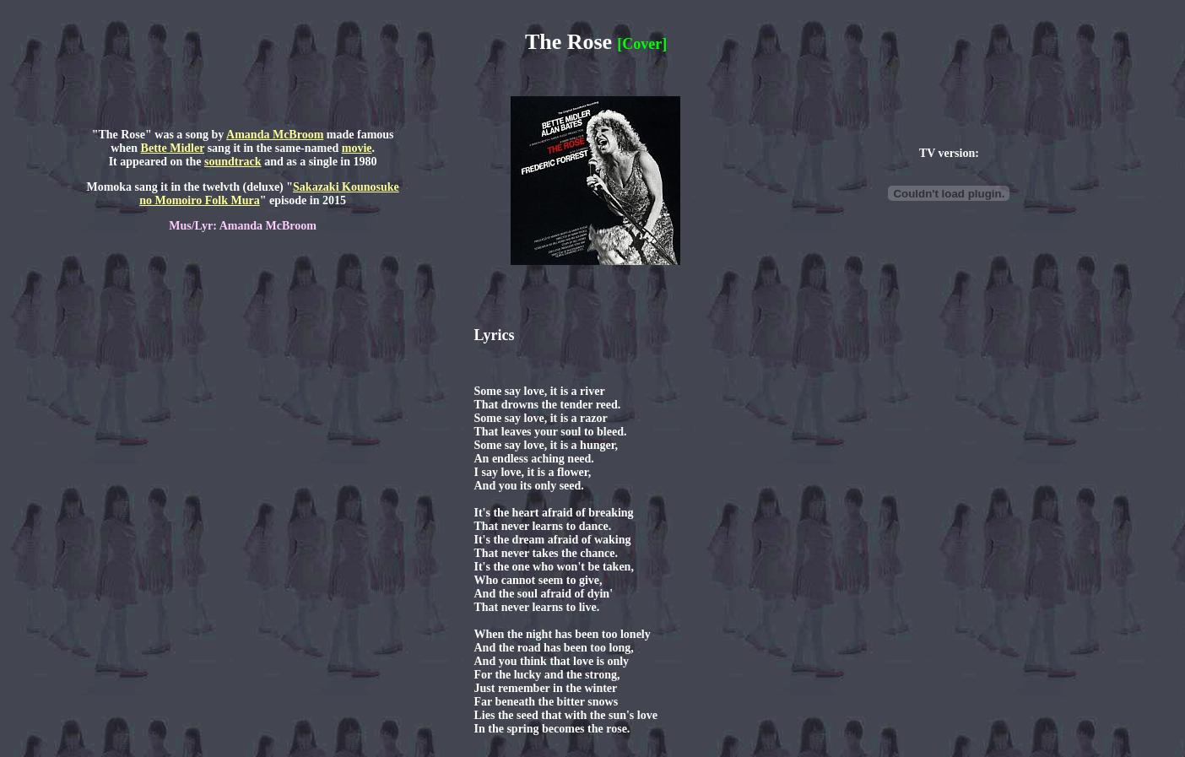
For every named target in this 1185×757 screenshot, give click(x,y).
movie (357, 148)
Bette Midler (173, 148)
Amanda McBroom (274, 134)
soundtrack (233, 161)
